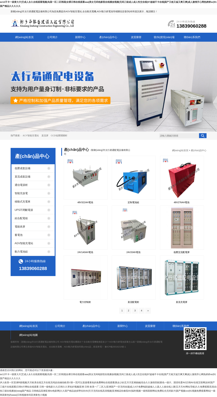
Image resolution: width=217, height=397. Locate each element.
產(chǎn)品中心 (108, 37)
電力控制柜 (85, 302)
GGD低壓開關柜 (59, 135)
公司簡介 (52, 37)
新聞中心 (80, 37)
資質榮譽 (136, 37)
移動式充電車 (22, 201)
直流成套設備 (22, 176)
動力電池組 (21, 251)
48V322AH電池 (85, 202)
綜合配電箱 (21, 218)
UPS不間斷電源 (24, 210)
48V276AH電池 (181, 202)
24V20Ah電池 (133, 252)
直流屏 (45, 135)
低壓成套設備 (22, 168)
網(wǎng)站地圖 (28, 335)
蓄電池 (19, 235)
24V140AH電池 (85, 252)
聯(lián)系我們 (192, 37)
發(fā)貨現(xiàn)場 (164, 37)
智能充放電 (21, 193)
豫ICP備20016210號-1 (115, 347)
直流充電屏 (181, 302)
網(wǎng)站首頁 (24, 37)
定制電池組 (133, 202)
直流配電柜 (133, 302)
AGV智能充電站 (31, 135)
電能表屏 (20, 226)
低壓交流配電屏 (182, 252)
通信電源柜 (21, 185)
